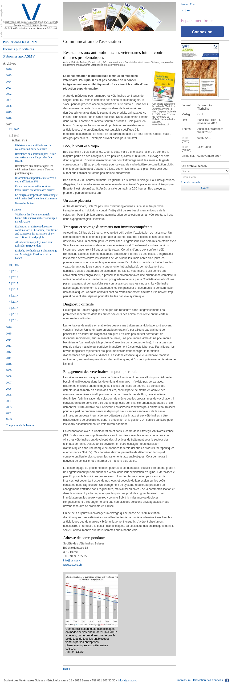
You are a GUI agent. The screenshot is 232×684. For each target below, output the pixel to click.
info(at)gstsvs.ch (128, 680)
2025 (9, 75)
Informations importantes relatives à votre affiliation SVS (35, 179)
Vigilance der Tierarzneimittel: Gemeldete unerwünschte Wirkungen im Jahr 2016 (36, 218)
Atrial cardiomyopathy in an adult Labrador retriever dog (34, 243)
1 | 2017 (13, 320)
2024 (9, 81)
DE (182, 10)
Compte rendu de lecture (20, 425)
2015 (9, 333)
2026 (9, 69)
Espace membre (195, 20)
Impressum (184, 680)
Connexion (202, 32)
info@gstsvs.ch (72, 560)
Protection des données (208, 680)
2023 (9, 87)
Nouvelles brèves (25, 203)
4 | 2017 (13, 301)
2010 (9, 364)
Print (192, 4)
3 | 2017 (13, 307)
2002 (9, 413)
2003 (9, 407)
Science (16, 209)
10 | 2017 (14, 265)
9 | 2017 (13, 271)
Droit (9, 419)
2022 (9, 93)
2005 (9, 394)
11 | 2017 (14, 135)
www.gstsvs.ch (72, 564)
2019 (9, 112)
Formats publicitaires (18, 49)
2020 (9, 106)
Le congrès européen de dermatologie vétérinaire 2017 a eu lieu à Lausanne (36, 196)
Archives (9, 63)
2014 (9, 339)
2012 (9, 352)
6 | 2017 (13, 289)
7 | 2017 (13, 283)
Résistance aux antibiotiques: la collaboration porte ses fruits (33, 147)
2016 (9, 327)
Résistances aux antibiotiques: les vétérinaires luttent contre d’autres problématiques (34, 169)
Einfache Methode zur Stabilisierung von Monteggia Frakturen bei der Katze (36, 254)
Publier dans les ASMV (20, 42)
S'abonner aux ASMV (19, 56)
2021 (9, 100)
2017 (9, 124)
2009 (9, 370)
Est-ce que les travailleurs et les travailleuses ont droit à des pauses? (35, 188)
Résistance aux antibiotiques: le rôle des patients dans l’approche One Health (35, 157)
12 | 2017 (14, 129)
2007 (9, 382)
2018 (9, 118)
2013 (9, 345)
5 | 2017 (13, 295)
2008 (9, 376)
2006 (9, 388)
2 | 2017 (13, 314)
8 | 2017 (13, 277)
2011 (9, 358)
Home (184, 4)
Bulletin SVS (19, 140)
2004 (9, 401)
